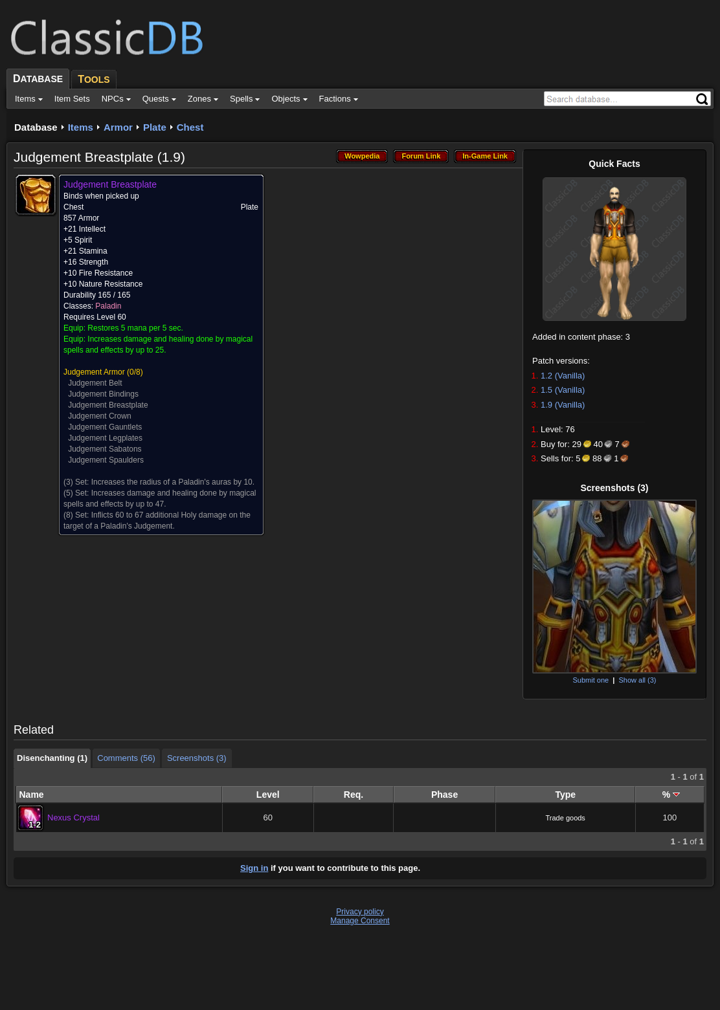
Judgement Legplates (105, 438)
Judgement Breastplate (108, 405)
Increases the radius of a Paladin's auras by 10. (172, 482)
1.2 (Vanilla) (563, 375)
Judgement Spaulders (106, 460)
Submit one (590, 680)
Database (36, 127)
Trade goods (565, 818)
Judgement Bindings (103, 394)
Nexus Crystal (73, 817)
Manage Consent (359, 920)
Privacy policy (359, 911)
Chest (190, 127)
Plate (154, 127)
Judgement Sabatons (104, 449)
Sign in (254, 868)
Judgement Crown (99, 416)
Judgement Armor (94, 372)
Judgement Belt (95, 383)
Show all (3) (637, 680)
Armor (118, 127)
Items (80, 127)
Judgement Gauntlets (105, 427)
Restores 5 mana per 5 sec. (135, 328)
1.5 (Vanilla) (563, 390)
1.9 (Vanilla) (563, 405)
